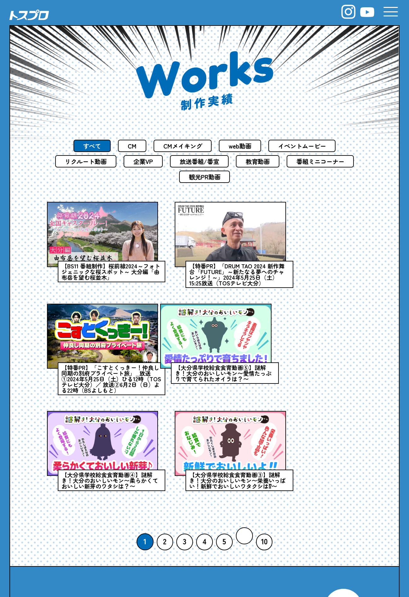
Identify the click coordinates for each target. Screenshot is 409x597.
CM (128, 145)
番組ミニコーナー (174, 177)
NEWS (65, 559)
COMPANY (125, 537)
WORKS (274, 537)
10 (265, 430)
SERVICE (204, 537)
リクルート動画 (119, 161)
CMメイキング (181, 145)
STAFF (124, 559)
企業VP (179, 161)
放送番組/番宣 (238, 161)
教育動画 (299, 161)
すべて (87, 145)
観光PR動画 (243, 177)
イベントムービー (306, 145)
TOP (60, 537)
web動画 (242, 145)
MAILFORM (343, 492)
